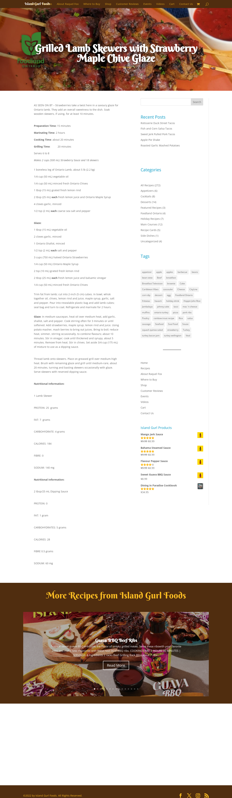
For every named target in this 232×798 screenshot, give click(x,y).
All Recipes (125, 67)
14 (134, 689)
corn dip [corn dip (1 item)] (146, 295)
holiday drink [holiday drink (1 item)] (172, 301)
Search (197, 102)
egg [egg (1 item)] (169, 295)
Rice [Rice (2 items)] (181, 318)
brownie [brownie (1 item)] (171, 283)
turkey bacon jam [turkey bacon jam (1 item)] (151, 335)
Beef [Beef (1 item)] (159, 277)
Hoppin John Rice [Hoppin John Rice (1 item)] (192, 301)
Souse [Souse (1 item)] (185, 324)
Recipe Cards (149, 230)
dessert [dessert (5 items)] (158, 295)
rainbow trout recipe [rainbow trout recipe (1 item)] (164, 318)
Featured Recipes (151, 207)
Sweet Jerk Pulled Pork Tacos (158, 134)
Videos (160, 4)
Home (34, 4)
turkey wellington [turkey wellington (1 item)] (172, 335)
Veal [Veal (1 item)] (188, 335)
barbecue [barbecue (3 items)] (182, 272)
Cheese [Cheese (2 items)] (181, 289)
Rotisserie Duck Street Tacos (158, 123)
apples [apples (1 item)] (169, 272)
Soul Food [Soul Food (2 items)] (173, 324)
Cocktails (146, 196)
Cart (172, 4)
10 (122, 689)
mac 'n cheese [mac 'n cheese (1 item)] (190, 306)
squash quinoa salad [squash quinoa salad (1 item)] (152, 329)
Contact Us (186, 4)
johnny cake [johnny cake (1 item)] (163, 306)
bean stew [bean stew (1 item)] (147, 277)
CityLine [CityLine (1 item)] (193, 289)
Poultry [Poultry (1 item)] (145, 318)
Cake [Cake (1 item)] (182, 283)
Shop (108, 4)
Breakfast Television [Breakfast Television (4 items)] (152, 283)
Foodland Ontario (151, 213)
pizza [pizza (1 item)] (175, 312)
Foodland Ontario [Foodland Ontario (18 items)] (184, 295)
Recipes (47, 4)
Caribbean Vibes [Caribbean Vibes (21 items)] (150, 289)
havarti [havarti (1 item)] (158, 301)
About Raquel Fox (68, 4)
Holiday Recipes (150, 218)
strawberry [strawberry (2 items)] (172, 329)
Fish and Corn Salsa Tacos (156, 128)
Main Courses (149, 224)
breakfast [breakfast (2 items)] (171, 277)
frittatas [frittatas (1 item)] (146, 301)
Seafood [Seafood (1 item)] (159, 324)
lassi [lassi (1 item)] (176, 306)
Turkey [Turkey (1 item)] (186, 329)
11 (125, 689)
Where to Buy (91, 4)
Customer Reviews (127, 4)
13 (131, 689)
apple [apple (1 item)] (159, 272)
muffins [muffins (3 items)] (146, 312)
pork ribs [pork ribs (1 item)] (187, 312)
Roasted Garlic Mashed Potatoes (160, 145)
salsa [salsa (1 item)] (190, 318)
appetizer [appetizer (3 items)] (147, 272)
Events (147, 4)
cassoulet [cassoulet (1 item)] (168, 289)
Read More (116, 665)
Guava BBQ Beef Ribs (116, 640)
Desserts (146, 202)
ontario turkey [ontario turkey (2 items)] (161, 312)
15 (137, 689)
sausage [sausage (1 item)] (146, 324)
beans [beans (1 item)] (195, 272)
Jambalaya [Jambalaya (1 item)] (147, 306)
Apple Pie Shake (150, 140)
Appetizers (147, 190)
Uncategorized (149, 241)
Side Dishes (148, 235)
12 (128, 689)
